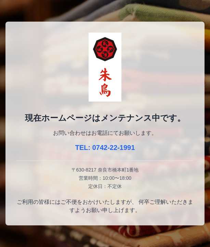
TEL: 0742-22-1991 (105, 147)
